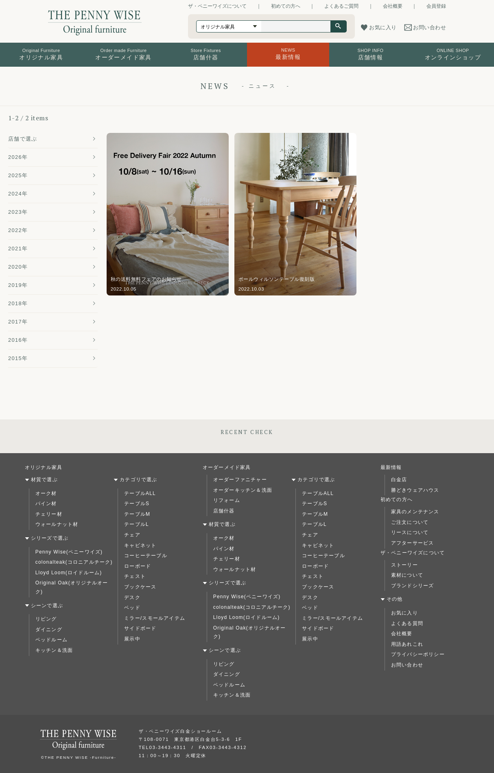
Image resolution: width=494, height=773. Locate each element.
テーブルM (137, 514)
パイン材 (46, 503)
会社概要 (392, 6)
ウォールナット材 (57, 524)
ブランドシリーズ (412, 585)
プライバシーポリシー (418, 654)
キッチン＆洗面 (54, 650)
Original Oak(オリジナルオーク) (71, 587)
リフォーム (226, 500)
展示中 (132, 639)
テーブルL (136, 524)
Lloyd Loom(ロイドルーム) (68, 572)
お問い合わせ (407, 665)
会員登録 (436, 6)
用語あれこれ (407, 644)
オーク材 (46, 493)
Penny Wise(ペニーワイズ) (69, 552)
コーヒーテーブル (145, 555)
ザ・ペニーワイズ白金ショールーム (180, 731)
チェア (132, 535)
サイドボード (140, 628)
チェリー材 (48, 514)
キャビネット (140, 545)
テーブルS (136, 503)
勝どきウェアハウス (415, 490)
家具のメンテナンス (415, 512)
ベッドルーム (51, 640)
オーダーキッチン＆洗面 (242, 490)
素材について (407, 575)
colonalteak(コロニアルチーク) (74, 562)
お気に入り (404, 613)
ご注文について (409, 522)
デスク (132, 597)
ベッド (132, 607)
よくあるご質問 (341, 6)
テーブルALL (140, 493)
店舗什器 (224, 511)
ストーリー (404, 565)
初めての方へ (285, 6)
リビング (46, 619)
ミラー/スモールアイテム (154, 618)
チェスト (135, 576)
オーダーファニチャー (240, 479)
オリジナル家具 (43, 467)
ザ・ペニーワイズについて (217, 6)
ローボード (137, 566)
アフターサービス (412, 543)
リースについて (409, 532)
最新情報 (391, 467)
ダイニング (48, 629)
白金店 (399, 479)
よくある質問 (407, 623)
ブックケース (140, 587)
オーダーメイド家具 (227, 467)
